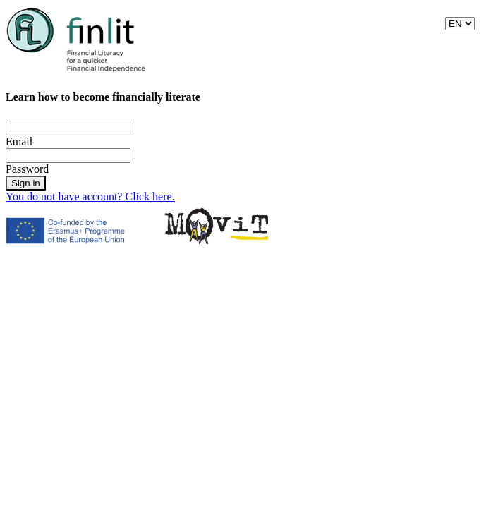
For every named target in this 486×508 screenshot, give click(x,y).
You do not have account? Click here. (90, 196)
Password (27, 169)
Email (19, 141)
